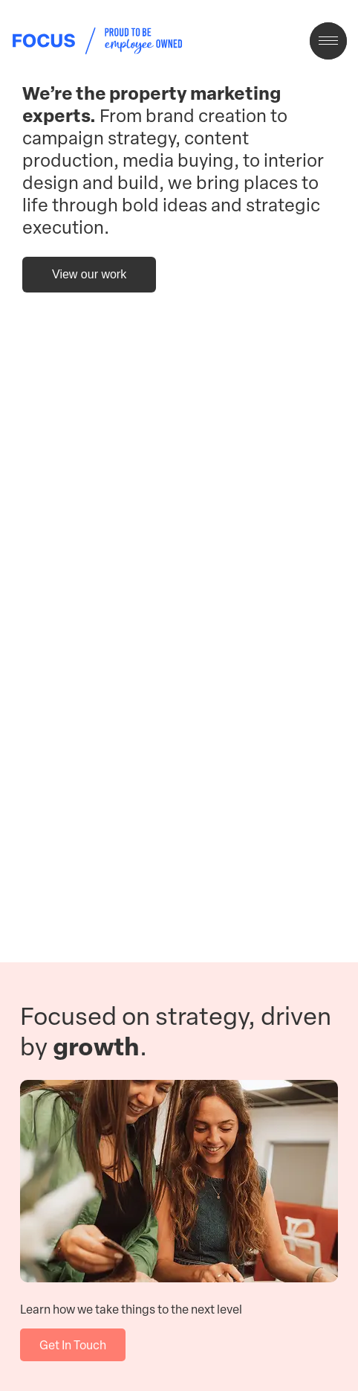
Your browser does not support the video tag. (179, 571)
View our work (89, 274)
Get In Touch (72, 1345)
